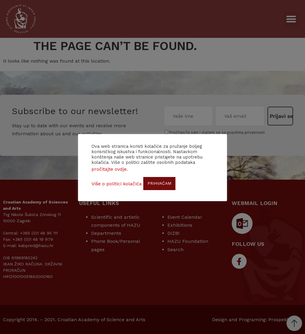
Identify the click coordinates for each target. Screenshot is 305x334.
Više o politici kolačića (116, 184)
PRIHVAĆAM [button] (159, 183)
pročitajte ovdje (109, 169)
